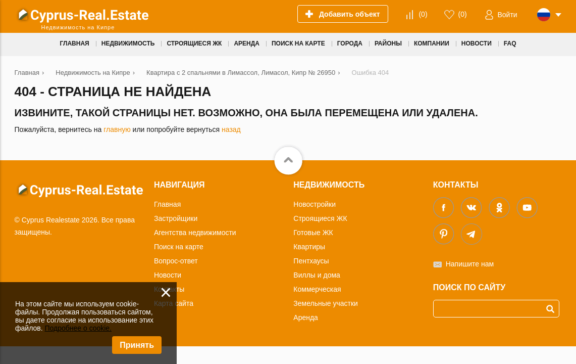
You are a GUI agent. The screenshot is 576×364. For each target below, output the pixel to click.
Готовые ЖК (313, 233)
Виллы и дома (316, 275)
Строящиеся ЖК (320, 218)
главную (116, 129)
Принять (137, 345)
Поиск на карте (178, 247)
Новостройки (314, 204)
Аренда (305, 317)
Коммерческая (317, 289)
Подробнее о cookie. (78, 328)
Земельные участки (325, 303)
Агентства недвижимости (195, 233)
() (422, 14)
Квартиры (309, 247)
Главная (167, 204)
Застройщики (175, 218)
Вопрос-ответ (176, 261)
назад (231, 129)
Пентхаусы (311, 261)
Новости (167, 275)
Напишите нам (470, 264)
